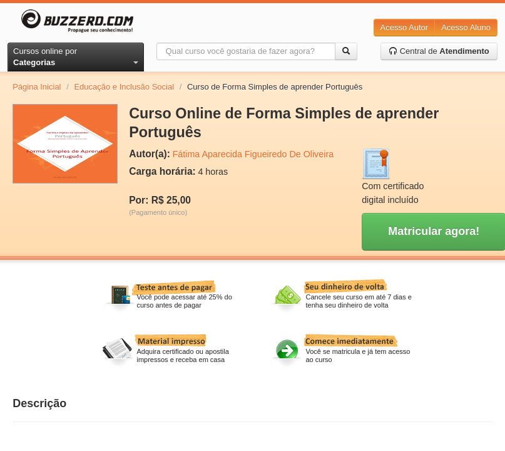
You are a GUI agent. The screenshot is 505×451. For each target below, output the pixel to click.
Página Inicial (37, 86)
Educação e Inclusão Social (124, 86)
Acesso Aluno (466, 27)
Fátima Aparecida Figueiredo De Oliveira (253, 154)
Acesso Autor (404, 27)
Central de (439, 51)
